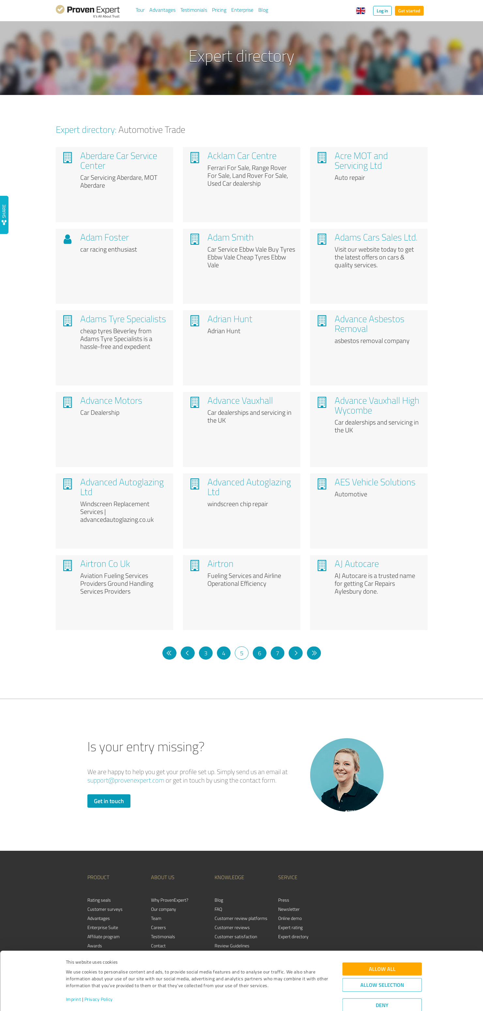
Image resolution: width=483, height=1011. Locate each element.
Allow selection (382, 966)
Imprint (73, 980)
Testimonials (193, 9)
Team (156, 918)
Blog (263, 9)
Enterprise (242, 9)
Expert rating (290, 927)
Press (283, 900)
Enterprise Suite (102, 927)
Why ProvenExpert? (169, 900)
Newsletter (289, 909)
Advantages (162, 9)
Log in (382, 11)
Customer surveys (105, 909)
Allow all (382, 950)
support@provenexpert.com (125, 780)
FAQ (218, 909)
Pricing (219, 9)
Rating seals (99, 900)
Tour (140, 9)
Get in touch (109, 801)
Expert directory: (86, 129)
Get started (409, 11)
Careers (158, 927)
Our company (163, 909)
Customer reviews (232, 927)
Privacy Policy (98, 980)
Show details (282, 999)
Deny (382, 986)
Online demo (290, 918)
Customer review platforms (241, 918)
